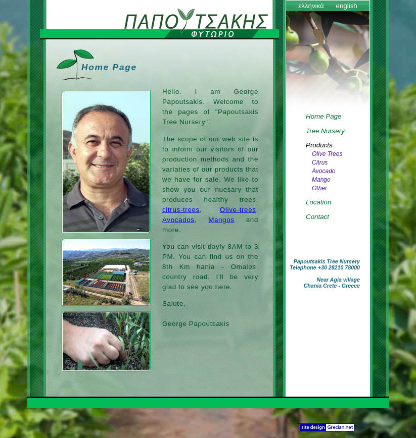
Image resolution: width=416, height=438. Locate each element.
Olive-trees (238, 209)
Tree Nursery (325, 131)
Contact (317, 217)
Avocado (323, 171)
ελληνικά (311, 6)
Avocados (178, 220)
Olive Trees (327, 153)
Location (318, 202)
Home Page (323, 116)
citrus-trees (181, 209)
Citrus (320, 162)
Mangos (221, 220)
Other (319, 188)
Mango (321, 179)
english (346, 6)
